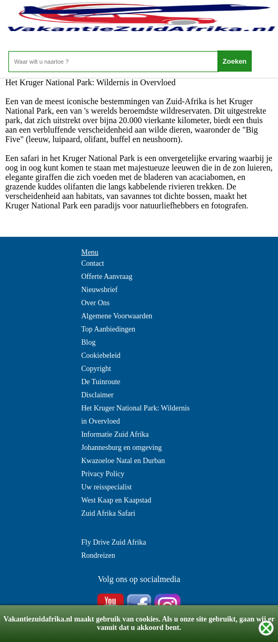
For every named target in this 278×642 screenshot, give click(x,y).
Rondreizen (98, 555)
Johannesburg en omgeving (121, 448)
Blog (88, 342)
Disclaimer (97, 395)
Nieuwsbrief (99, 290)
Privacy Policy (102, 474)
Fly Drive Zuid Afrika (113, 542)
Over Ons (95, 303)
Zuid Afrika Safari (108, 513)
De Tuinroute (100, 382)
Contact (92, 263)
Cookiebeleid (101, 355)
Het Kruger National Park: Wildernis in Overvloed (135, 414)
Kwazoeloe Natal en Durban (123, 461)
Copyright (96, 369)
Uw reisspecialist (106, 487)
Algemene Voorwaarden (116, 316)
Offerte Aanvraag (106, 276)
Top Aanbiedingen (108, 329)
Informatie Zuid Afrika (114, 434)
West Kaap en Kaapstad (116, 500)
